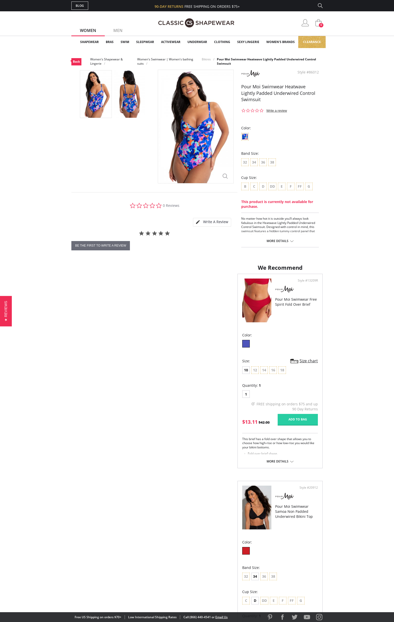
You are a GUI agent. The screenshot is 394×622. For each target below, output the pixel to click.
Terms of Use (110, 599)
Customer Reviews (239, 539)
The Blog (230, 555)
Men (118, 30)
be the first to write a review (100, 245)
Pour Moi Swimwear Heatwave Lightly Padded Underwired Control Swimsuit (266, 61)
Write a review (276, 110)
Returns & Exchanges (176, 563)
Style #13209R (180, 286)
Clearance (312, 42)
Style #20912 (307, 286)
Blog (80, 6)
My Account (167, 539)
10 (80, 375)
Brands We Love (237, 547)
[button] (6, 311)
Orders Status (170, 547)
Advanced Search (172, 530)
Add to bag (169, 424)
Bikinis (206, 59)
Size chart (180, 366)
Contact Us (167, 571)
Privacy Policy (235, 563)
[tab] (212, 222)
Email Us (221, 617)
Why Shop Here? (237, 530)
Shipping (164, 555)
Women (88, 30)
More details (277, 241)
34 (215, 374)
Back (76, 61)
